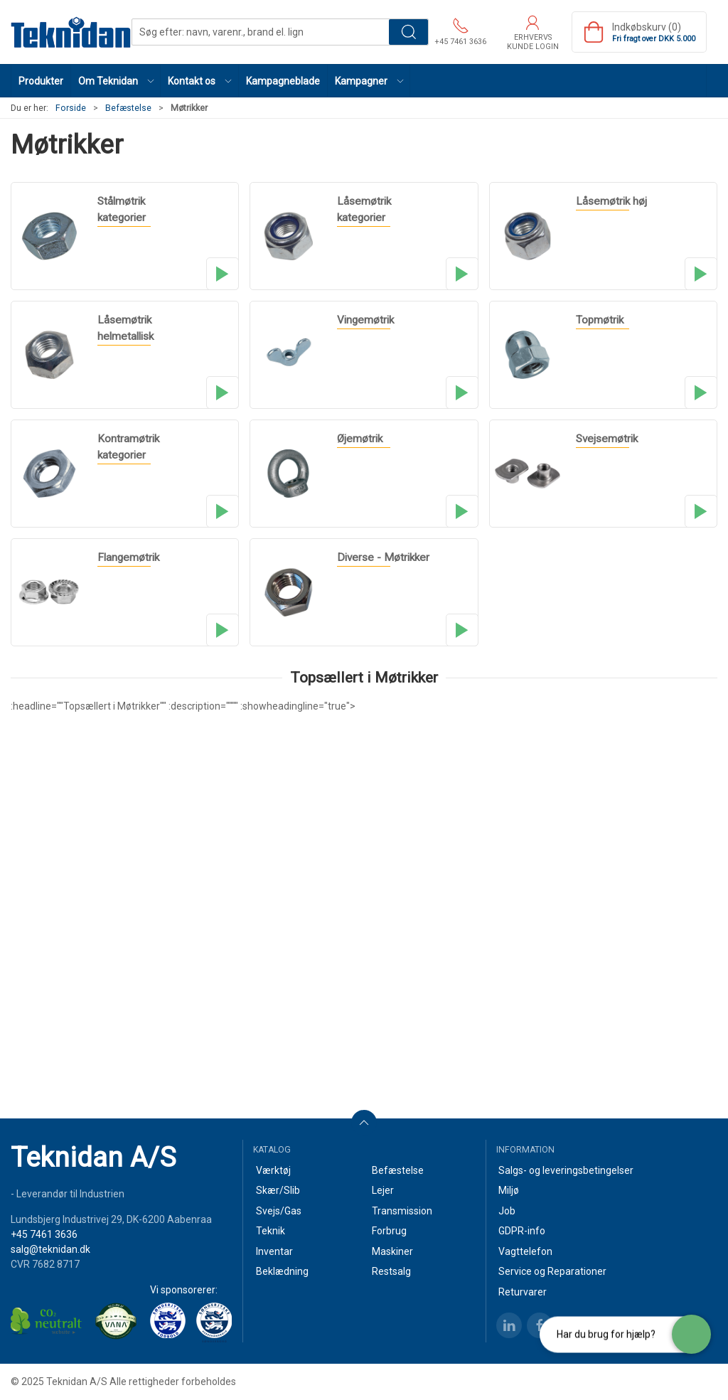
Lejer (383, 1190)
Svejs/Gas (278, 1211)
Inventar (274, 1251)
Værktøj (273, 1170)
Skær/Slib (278, 1190)
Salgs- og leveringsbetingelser (565, 1170)
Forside (70, 108)
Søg (408, 32)
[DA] (71, 32)
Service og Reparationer (552, 1271)
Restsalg (391, 1271)
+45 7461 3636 (44, 1234)
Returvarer (522, 1292)
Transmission (402, 1211)
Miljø (508, 1190)
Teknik (270, 1230)
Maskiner (392, 1251)
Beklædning (282, 1271)
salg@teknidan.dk (50, 1249)
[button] (116, 81)
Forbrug (389, 1230)
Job (506, 1211)
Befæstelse (128, 108)
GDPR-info (521, 1230)
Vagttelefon (525, 1251)
